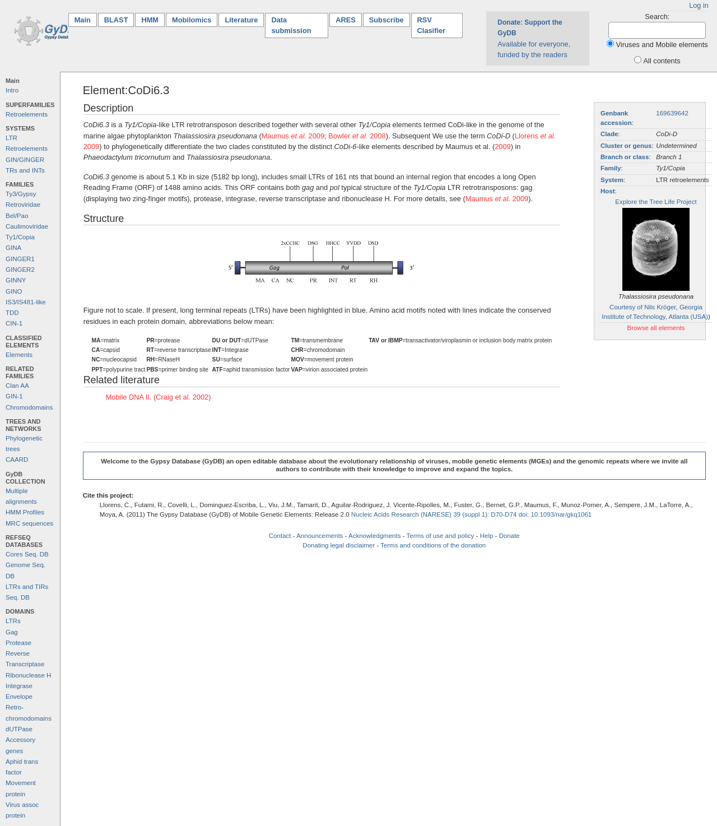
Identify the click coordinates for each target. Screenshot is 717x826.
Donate (509, 535)
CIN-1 (14, 323)
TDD (12, 312)
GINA (13, 247)
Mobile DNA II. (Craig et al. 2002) (158, 397)
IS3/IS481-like (26, 302)
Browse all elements (656, 327)
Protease (18, 642)
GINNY (16, 280)
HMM (150, 20)
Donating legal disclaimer (338, 545)
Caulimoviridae (27, 226)
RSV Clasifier (431, 25)
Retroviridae (23, 204)
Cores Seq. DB (27, 554)
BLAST (116, 20)
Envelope (19, 696)
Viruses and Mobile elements (662, 44)
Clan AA (17, 385)
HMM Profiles (25, 512)
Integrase (19, 686)
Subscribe (386, 20)
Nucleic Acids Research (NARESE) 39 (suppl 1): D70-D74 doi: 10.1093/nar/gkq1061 (471, 514)
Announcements (319, 535)
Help (486, 535)
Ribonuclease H (28, 675)
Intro (12, 90)
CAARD (17, 459)
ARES (346, 20)
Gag (12, 632)
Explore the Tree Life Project (655, 201)
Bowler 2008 (356, 136)
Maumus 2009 (293, 136)
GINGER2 (20, 269)
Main (86, 19)
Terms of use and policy (440, 535)
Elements (19, 354)
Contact (280, 535)
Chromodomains (29, 407)
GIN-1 (14, 396)
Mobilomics (191, 20)
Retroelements (27, 114)
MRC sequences (29, 523)
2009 (502, 146)
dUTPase (19, 729)
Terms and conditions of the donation (433, 545)
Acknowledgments (374, 535)
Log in (699, 5)
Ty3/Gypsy (21, 194)
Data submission (291, 25)
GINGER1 (20, 259)
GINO (14, 291)
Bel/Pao (17, 215)
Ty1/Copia (20, 237)
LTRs (13, 621)
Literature (241, 20)
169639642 (672, 113)
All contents (662, 61)
